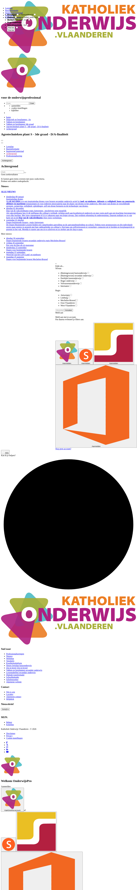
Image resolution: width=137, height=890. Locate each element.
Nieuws (9, 656)
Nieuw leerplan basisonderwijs (19, 665)
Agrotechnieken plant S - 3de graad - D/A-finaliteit (27, 126)
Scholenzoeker (12, 679)
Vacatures (10, 661)
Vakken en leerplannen (15, 122)
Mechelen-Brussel (69, 300)
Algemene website (14, 682)
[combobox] (11, 13)
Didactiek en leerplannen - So (18, 119)
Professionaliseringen (15, 654)
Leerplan (10, 146)
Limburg (65, 298)
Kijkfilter (10, 725)
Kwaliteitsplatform (14, 663)
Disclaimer (10, 733)
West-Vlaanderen (69, 305)
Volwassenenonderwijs (71, 283)
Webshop (10, 658)
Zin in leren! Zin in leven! (17, 668)
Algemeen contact (13, 697)
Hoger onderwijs (69, 281)
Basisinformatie (12, 149)
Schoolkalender (12, 677)
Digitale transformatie (15, 675)
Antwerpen (66, 295)
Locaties (9, 694)
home (8, 117)
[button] (7, 160)
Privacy (9, 736)
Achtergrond (11, 129)
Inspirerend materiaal (15, 151)
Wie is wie (10, 692)
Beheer (9, 722)
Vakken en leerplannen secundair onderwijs (24, 670)
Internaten (66, 286)
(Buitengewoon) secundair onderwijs (77, 276)
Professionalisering (14, 156)
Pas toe (11, 30)
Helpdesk (10, 699)
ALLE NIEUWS (8, 192)
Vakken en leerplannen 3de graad (20, 124)
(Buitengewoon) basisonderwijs (75, 273)
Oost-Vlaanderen (69, 303)
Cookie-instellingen (14, 738)
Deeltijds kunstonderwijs (72, 278)
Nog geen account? (63, 449)
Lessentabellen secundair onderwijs (21, 672)
